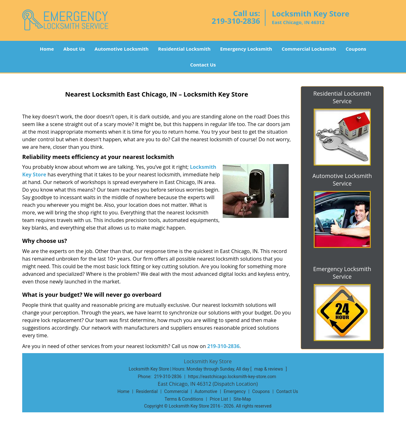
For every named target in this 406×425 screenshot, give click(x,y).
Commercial (176, 391)
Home (47, 49)
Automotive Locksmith (121, 49)
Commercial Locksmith (309, 49)
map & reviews (269, 368)
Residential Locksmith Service (342, 97)
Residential (147, 391)
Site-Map (242, 399)
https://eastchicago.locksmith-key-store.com (232, 376)
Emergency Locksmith (246, 49)
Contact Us (203, 64)
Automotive (205, 391)
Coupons (356, 49)
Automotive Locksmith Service (342, 179)
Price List (219, 399)
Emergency (235, 391)
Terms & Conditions (184, 399)
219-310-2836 (236, 21)
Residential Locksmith (184, 49)
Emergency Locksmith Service (342, 272)
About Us (74, 49)
